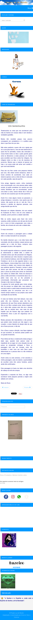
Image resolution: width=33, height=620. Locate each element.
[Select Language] (12, 20)
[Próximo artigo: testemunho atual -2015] (27, 387)
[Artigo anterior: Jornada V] (5, 387)
